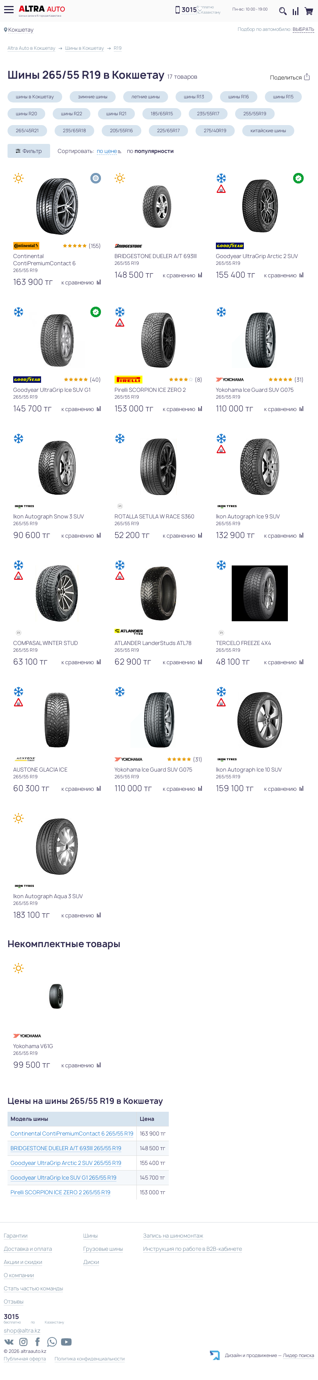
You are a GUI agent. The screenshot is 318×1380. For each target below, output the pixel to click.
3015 (189, 10)
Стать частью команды (33, 1288)
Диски (91, 1261)
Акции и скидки (23, 1261)
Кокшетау (21, 29)
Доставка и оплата (28, 1248)
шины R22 (71, 113)
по (150, 150)
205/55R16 (121, 130)
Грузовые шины (103, 1248)
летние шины (145, 96)
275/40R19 (215, 130)
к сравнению (81, 282)
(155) (95, 245)
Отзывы (13, 1301)
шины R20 (26, 113)
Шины (90, 1235)
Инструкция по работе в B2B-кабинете (192, 1248)
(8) (198, 379)
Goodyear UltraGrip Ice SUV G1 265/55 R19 (63, 1177)
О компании (19, 1275)
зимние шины (92, 96)
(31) (299, 379)
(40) (95, 379)
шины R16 (238, 96)
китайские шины (268, 130)
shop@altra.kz (22, 1330)
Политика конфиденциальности (90, 1359)
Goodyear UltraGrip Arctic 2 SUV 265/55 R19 (66, 1162)
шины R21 (116, 113)
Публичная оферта (25, 1359)
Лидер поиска (298, 1355)
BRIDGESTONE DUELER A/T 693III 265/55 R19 (66, 1148)
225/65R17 (168, 130)
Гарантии (16, 1235)
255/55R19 (254, 113)
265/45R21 (27, 130)
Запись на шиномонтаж (173, 1235)
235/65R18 (74, 130)
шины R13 (194, 96)
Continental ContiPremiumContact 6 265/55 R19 (72, 1133)
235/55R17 (208, 113)
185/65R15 (162, 113)
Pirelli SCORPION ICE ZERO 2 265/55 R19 (60, 1192)
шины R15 (283, 96)
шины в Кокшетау (35, 96)
